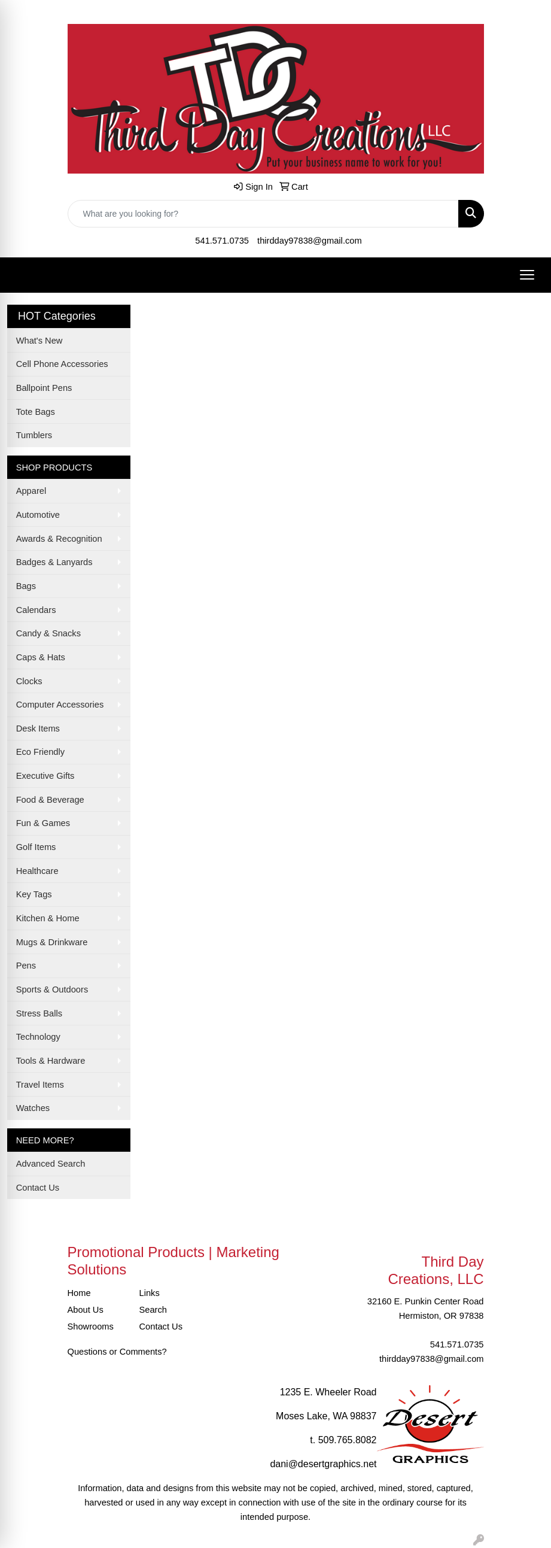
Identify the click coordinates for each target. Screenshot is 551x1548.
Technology (38, 1037)
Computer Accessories (60, 704)
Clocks (29, 681)
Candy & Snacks (48, 633)
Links (149, 1293)
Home (79, 1293)
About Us (85, 1310)
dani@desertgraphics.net (323, 1464)
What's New (39, 340)
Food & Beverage (50, 800)
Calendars (36, 610)
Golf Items (36, 847)
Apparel (31, 491)
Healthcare (37, 871)
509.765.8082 (347, 1440)
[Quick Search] (263, 213)
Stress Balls (39, 1013)
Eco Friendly (40, 752)
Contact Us (38, 1187)
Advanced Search (51, 1163)
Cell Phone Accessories (62, 364)
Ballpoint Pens (44, 388)
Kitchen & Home (48, 918)
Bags (26, 586)
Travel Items (40, 1084)
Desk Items (38, 728)
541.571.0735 (222, 240)
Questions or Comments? (117, 1351)
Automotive (38, 515)
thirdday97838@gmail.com (309, 240)
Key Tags (34, 894)
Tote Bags (35, 412)
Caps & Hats (40, 657)
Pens (26, 965)
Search (153, 1310)
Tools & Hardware (51, 1061)
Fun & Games (43, 823)
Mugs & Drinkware (52, 942)
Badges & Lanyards (54, 562)
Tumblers (34, 435)
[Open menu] (527, 275)
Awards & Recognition (59, 539)
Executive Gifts (45, 776)
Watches (33, 1108)
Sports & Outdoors (52, 989)
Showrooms (91, 1326)
